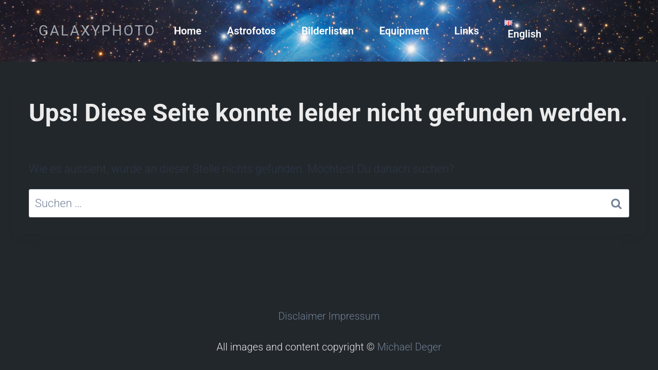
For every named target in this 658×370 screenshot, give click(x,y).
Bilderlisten (327, 31)
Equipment (404, 31)
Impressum (354, 316)
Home (188, 31)
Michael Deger (409, 347)
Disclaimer (302, 316)
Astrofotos (251, 31)
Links (466, 31)
